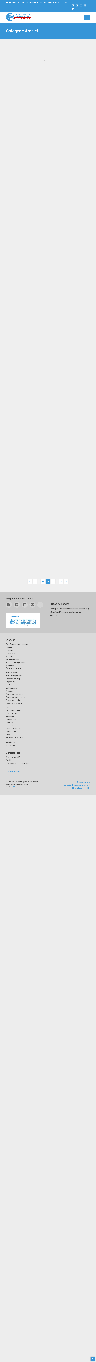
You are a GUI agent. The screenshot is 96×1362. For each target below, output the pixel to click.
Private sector (11, 732)
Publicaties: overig (13, 700)
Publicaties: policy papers (15, 697)
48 (43, 581)
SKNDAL (15, 787)
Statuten (9, 656)
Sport (8, 735)
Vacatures (10, 666)
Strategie (9, 650)
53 (61, 581)
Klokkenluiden (53, 2)
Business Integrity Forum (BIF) (17, 763)
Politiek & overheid (13, 729)
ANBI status (10, 653)
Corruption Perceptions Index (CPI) (33, 2)
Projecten (9, 691)
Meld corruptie (11, 688)
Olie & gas (9, 723)
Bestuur (9, 647)
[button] (87, 17)
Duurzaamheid (11, 713)
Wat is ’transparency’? (14, 676)
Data (7, 707)
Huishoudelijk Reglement (15, 663)
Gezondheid (10, 716)
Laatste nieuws (11, 742)
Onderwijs (9, 726)
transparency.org (12, 2)
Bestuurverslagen (12, 659)
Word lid (9, 760)
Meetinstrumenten (13, 685)
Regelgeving (10, 682)
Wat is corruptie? (12, 673)
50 (53, 581)
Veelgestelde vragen (14, 679)
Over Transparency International (18, 644)
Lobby (63, 2)
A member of (23, 620)
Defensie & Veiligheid (14, 710)
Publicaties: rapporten (14, 694)
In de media (10, 745)
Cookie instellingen (13, 771)
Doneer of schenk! (13, 757)
